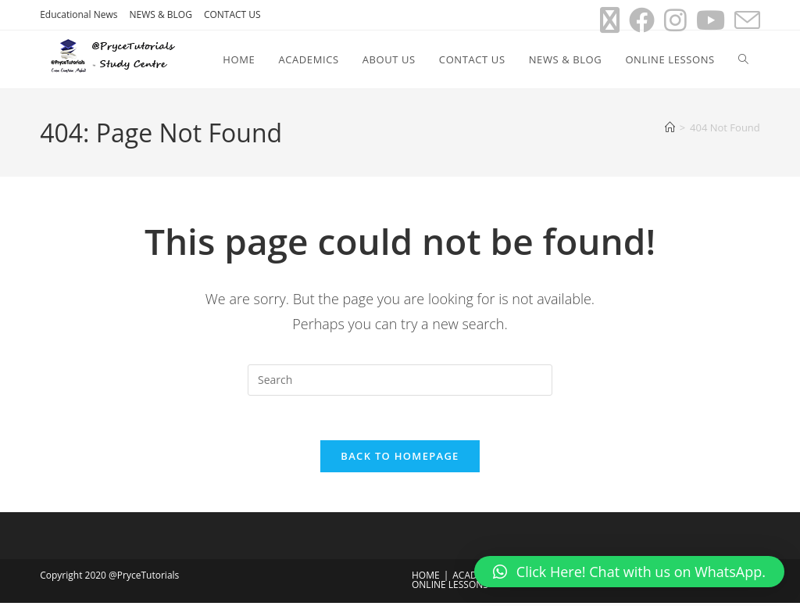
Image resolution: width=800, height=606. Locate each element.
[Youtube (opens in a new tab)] (710, 20)
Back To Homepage (400, 459)
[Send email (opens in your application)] (745, 20)
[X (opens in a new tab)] (609, 20)
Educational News (78, 14)
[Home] (670, 127)
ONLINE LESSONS (450, 587)
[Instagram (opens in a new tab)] (675, 20)
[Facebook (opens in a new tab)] (641, 20)
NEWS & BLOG (160, 14)
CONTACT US (232, 14)
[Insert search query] (400, 380)
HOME (426, 578)
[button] (629, 571)
